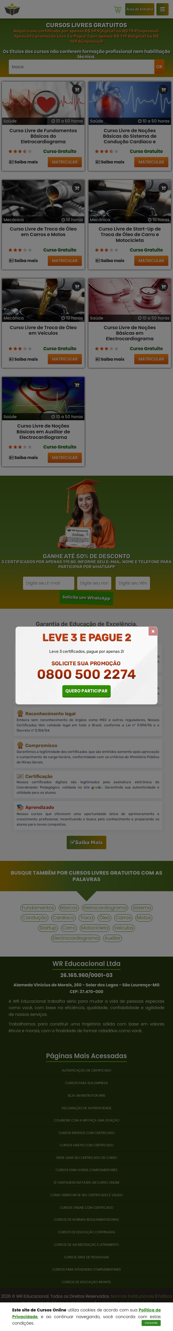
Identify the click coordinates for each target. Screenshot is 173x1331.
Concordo (151, 1323)
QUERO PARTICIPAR (87, 691)
